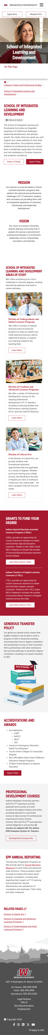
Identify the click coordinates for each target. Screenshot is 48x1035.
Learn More (17, 350)
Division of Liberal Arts (15, 914)
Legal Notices (24, 999)
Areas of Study (13, 161)
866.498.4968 (27, 990)
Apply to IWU (36, 1030)
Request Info (36, 14)
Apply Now (12, 14)
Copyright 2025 (13, 1019)
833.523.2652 (30, 994)
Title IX (23, 1002)
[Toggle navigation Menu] (41, 4)
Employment (24, 1009)
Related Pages (11, 70)
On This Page (11, 67)
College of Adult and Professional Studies (23, 85)
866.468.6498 (30, 987)
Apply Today (34, 161)
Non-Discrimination (24, 1006)
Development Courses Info (21, 838)
